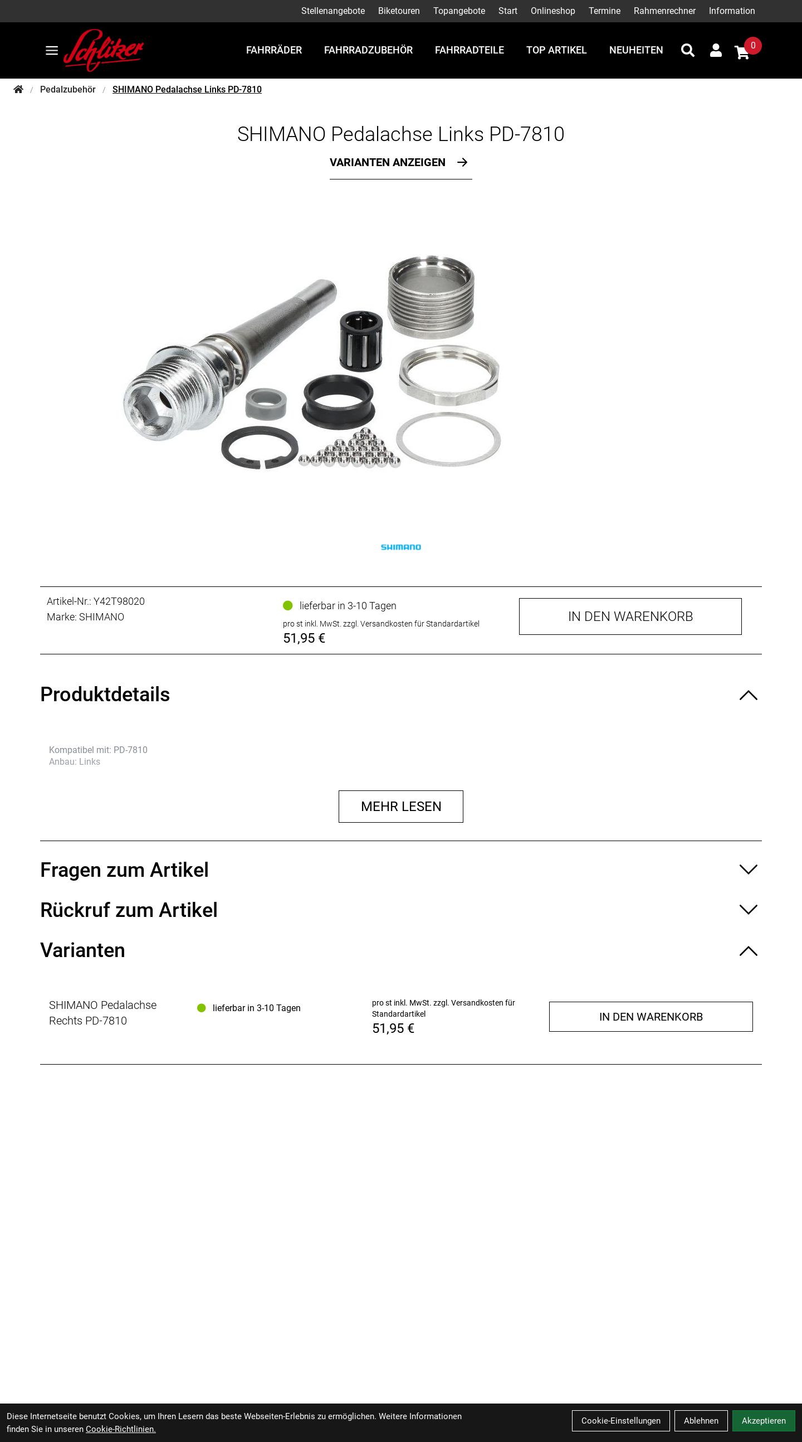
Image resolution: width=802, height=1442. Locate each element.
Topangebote (459, 11)
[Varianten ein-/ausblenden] (401, 950)
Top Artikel (556, 50)
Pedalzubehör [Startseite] (68, 89)
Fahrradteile (469, 50)
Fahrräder (274, 50)
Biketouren (399, 11)
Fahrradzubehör (368, 50)
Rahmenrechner (665, 11)
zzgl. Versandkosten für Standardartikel (411, 623)
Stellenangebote (333, 11)
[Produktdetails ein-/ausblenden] (401, 694)
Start (507, 11)
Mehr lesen (401, 806)
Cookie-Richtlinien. (121, 1429)
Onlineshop (553, 11)
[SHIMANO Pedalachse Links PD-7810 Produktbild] (401, 362)
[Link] (52, 50)
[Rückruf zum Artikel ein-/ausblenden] (401, 910)
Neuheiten (636, 50)
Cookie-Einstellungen (621, 1421)
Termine (604, 11)
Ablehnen (701, 1421)
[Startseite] (18, 89)
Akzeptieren (764, 1421)
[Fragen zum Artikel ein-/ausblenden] (401, 870)
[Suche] (687, 50)
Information (732, 11)
